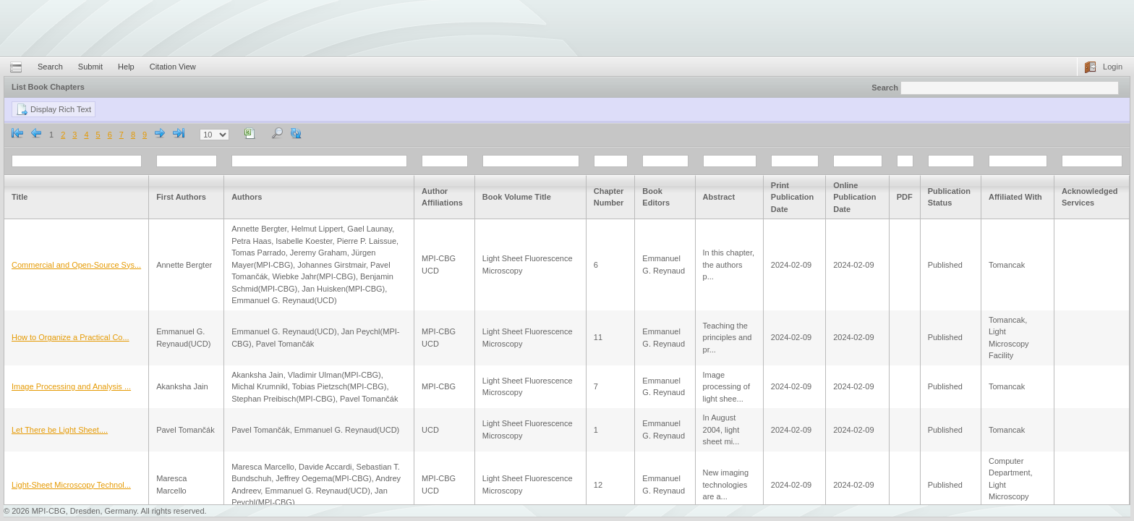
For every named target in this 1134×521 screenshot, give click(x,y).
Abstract (719, 196)
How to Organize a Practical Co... (70, 337)
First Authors (181, 196)
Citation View (173, 66)
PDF (905, 196)
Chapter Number (609, 197)
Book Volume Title (516, 196)
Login (1112, 66)
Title (19, 196)
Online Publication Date (854, 197)
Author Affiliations (442, 197)
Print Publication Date (792, 197)
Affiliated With (1015, 196)
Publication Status (949, 197)
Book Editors (656, 197)
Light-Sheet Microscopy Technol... (71, 484)
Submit (90, 66)
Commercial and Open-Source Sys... (76, 264)
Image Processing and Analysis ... (71, 386)
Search (50, 66)
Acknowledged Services (1090, 197)
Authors (246, 196)
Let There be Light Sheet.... (60, 429)
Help (126, 66)
